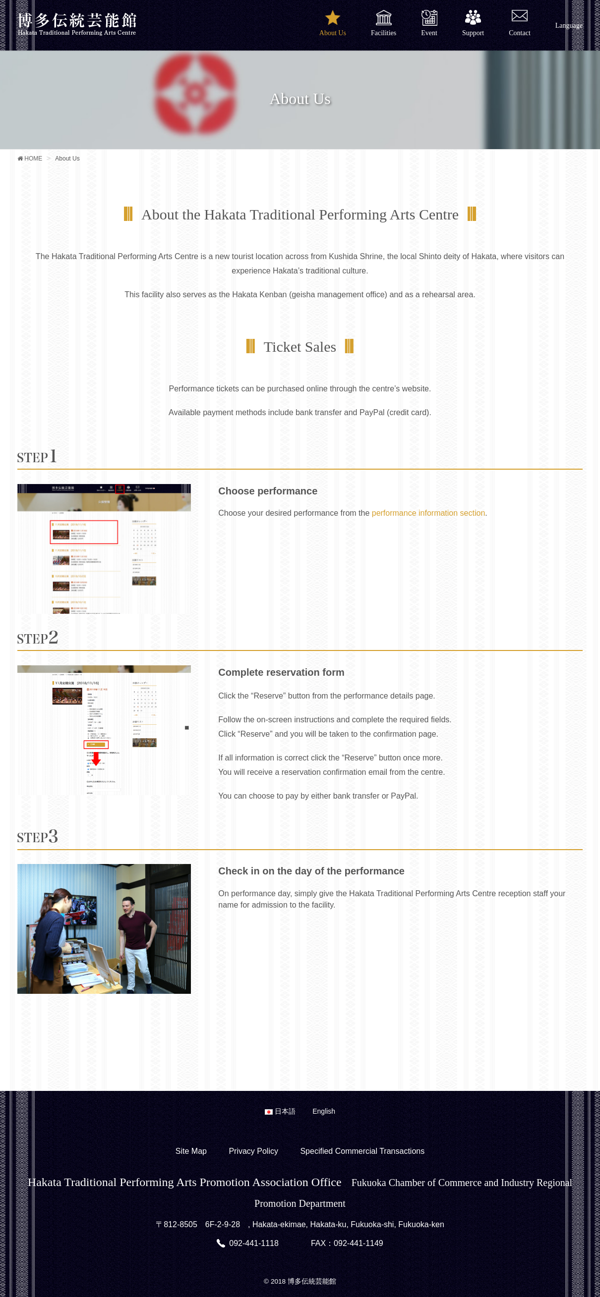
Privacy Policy (253, 1151)
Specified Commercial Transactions (362, 1151)
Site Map (191, 1151)
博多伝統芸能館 (312, 1281)
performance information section (428, 513)
